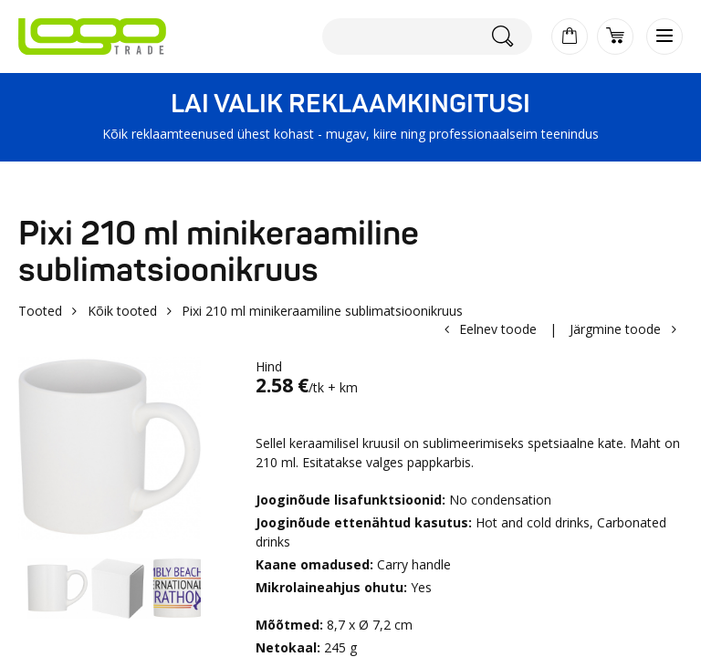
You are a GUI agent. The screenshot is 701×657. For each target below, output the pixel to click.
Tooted (40, 310)
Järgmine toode (615, 329)
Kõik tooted (122, 310)
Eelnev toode (498, 329)
